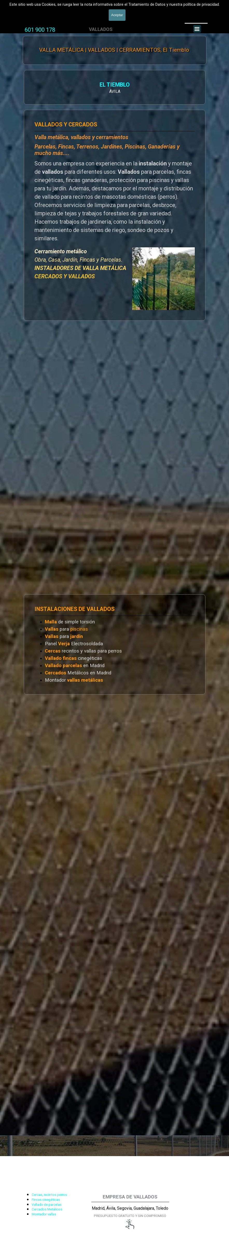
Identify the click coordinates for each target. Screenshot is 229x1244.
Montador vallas (44, 1214)
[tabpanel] (40, 30)
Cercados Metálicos (47, 1209)
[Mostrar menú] (197, 29)
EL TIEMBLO (115, 84)
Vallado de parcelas (46, 1205)
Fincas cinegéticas (46, 1200)
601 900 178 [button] (40, 30)
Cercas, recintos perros (49, 1195)
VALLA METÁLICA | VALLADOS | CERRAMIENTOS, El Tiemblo (114, 50)
